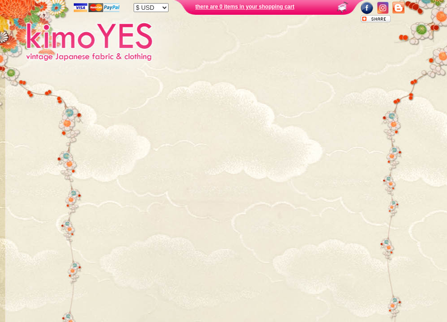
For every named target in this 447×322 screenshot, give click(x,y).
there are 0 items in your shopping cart (244, 7)
